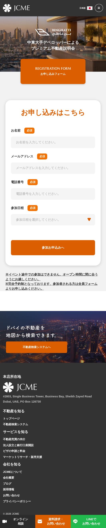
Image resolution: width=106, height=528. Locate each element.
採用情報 (8, 489)
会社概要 (8, 477)
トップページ (11, 418)
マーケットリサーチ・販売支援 (22, 457)
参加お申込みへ (53, 247)
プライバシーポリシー (17, 501)
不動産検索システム (15, 424)
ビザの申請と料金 (14, 451)
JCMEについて (12, 471)
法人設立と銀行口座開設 (18, 445)
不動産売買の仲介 (14, 439)
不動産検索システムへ (37, 347)
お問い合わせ (11, 495)
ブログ (7, 483)
